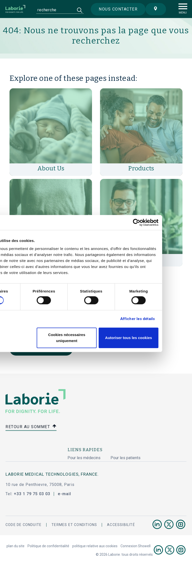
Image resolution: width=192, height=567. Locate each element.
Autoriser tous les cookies (156, 338)
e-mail (64, 493)
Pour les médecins (84, 457)
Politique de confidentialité (48, 546)
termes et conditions (74, 525)
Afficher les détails (165, 319)
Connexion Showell (135, 546)
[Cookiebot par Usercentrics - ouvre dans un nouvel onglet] (164, 222)
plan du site (15, 546)
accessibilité (121, 525)
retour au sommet (31, 427)
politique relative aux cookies (95, 546)
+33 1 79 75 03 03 (32, 493)
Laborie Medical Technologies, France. (52, 474)
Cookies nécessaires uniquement (95, 338)
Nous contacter (116, 9)
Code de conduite (24, 525)
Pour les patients (125, 457)
